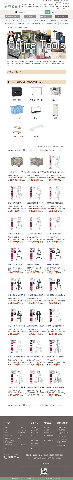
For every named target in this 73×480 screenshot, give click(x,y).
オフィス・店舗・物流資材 (33, 23)
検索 (47, 12)
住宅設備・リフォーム (52, 23)
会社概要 (66, 3)
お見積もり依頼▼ (12, 16)
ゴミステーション (15, 20)
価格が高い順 (55, 146)
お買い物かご (61, 16)
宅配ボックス (64, 20)
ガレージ (25, 20)
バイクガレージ (34, 20)
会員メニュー (45, 16)
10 (47, 150)
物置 (6, 20)
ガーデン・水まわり (9, 23)
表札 (43, 23)
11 (50, 150)
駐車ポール (20, 23)
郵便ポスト (43, 20)
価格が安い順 (47, 146)
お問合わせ (45, 463)
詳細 (53, 12)
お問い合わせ (30, 16)
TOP (9, 27)
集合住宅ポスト (53, 20)
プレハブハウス (63, 23)
